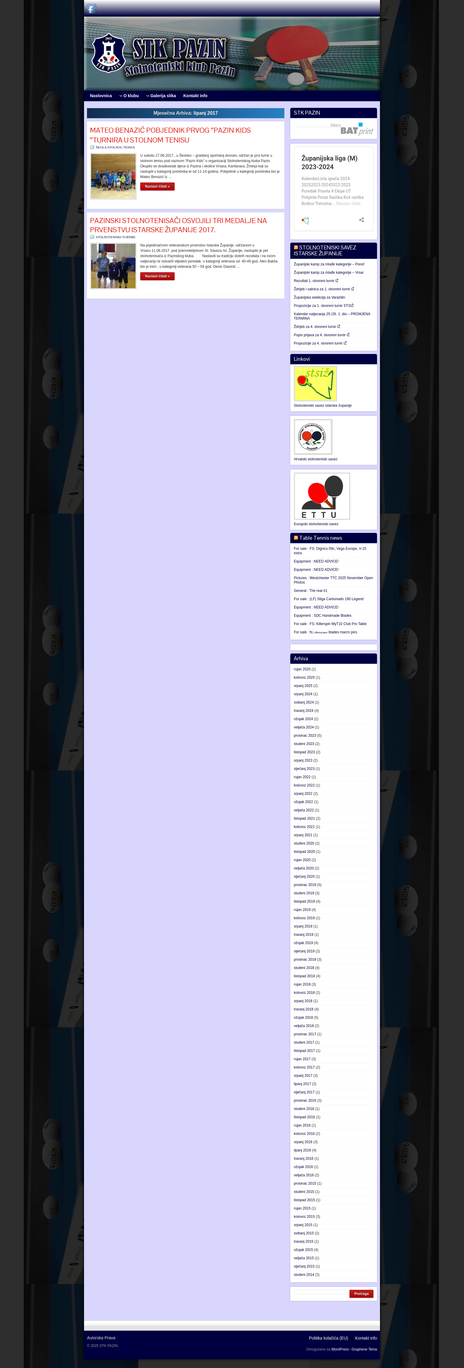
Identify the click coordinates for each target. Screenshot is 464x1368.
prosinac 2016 (305, 1100)
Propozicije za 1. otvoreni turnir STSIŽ (324, 306)
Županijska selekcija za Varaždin (319, 297)
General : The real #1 (310, 591)
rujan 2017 (302, 1059)
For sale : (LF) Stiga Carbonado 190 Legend (328, 599)
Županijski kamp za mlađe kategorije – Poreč (329, 264)
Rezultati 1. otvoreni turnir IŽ (316, 281)
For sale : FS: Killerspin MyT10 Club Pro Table (330, 624)
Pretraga (361, 1294)
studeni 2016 (304, 1109)
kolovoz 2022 (304, 785)
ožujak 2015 (303, 1250)
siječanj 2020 (304, 876)
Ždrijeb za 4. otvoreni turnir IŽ (317, 327)
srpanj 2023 (303, 760)
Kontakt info (366, 1338)
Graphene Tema (364, 1349)
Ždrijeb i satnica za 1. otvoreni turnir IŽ (324, 289)
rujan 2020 (302, 860)
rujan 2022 (302, 777)
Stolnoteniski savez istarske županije (323, 405)
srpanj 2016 (303, 1142)
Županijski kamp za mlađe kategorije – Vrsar (329, 272)
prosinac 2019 (305, 885)
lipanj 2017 (302, 1084)
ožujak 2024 (303, 719)
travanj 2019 (303, 935)
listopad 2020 (304, 852)
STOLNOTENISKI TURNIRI (115, 237)
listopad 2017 (304, 1051)
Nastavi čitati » (157, 186)
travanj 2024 (303, 711)
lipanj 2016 (302, 1150)
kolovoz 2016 (304, 1134)
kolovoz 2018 (304, 993)
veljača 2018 (304, 1026)
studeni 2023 (304, 744)
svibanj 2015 (304, 1233)
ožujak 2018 (303, 1017)
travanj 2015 (303, 1241)
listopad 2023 (304, 752)
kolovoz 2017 (304, 1067)
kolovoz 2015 (304, 1217)
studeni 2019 (304, 893)
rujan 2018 (302, 984)
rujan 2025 (302, 669)
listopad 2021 (304, 818)
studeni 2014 (304, 1275)
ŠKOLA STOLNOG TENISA (115, 147)
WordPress (340, 1349)
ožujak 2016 (303, 1167)
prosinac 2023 (305, 735)
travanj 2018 (303, 1009)
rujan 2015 (302, 1208)
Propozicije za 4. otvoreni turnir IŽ (320, 343)
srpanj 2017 (303, 1076)
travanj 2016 (303, 1158)
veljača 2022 (304, 810)
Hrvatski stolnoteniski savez (315, 459)
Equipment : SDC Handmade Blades (323, 615)
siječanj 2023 (304, 769)
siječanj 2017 (304, 1092)
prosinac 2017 (305, 1034)
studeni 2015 (304, 1192)
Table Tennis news (320, 537)
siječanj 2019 (304, 951)
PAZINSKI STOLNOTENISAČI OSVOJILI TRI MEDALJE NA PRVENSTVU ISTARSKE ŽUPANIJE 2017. (178, 225)
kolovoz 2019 (304, 918)
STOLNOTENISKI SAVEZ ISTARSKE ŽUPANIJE (325, 250)
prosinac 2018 (305, 959)
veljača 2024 (304, 727)
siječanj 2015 (304, 1266)
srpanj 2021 (303, 835)
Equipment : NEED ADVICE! (316, 561)
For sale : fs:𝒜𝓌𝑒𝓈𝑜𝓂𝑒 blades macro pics (325, 632)
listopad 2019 (304, 901)
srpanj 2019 (303, 926)
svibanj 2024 (304, 702)
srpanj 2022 (303, 794)
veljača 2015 (304, 1258)
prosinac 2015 (305, 1183)
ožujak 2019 (303, 943)
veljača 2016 (304, 1175)
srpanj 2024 (303, 694)
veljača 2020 (304, 868)
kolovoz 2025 (304, 677)
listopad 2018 (304, 976)
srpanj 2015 (303, 1225)
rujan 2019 (302, 910)
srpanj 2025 (303, 686)
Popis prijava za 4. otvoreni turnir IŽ (322, 335)
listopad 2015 (304, 1200)
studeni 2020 (304, 843)
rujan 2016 (302, 1125)
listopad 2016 (304, 1117)
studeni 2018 (304, 968)
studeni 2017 (304, 1042)
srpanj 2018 (303, 1001)
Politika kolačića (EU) (328, 1338)
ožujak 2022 (303, 802)
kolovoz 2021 (304, 827)
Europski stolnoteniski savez (316, 524)
